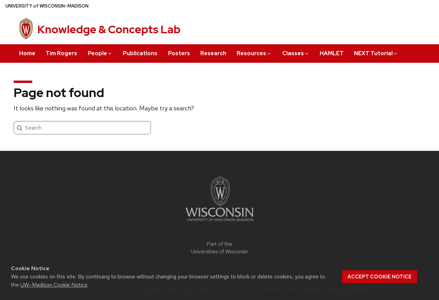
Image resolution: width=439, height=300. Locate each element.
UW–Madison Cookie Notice (53, 284)
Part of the (219, 248)
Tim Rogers (61, 53)
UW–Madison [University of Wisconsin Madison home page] (46, 6)
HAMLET (332, 53)
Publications (140, 53)
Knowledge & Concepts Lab (108, 29)
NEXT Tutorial (376, 53)
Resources (254, 53)
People (100, 53)
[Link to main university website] (219, 222)
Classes (295, 53)
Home (27, 53)
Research (213, 53)
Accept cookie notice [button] (379, 276)
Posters (179, 53)
